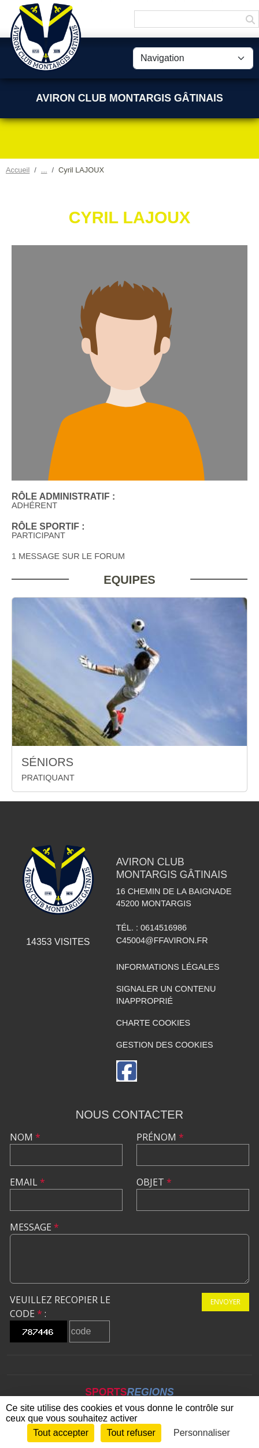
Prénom (160, 1137)
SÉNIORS (47, 762)
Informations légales (168, 966)
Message (34, 1227)
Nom (25, 1137)
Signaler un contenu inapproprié (166, 995)
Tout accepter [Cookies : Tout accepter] (60, 1433)
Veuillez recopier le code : (60, 1306)
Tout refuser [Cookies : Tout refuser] (130, 1433)
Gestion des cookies (164, 1044)
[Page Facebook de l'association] (126, 1071)
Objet (154, 1182)
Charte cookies (153, 1022)
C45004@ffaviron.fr (162, 940)
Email (27, 1182)
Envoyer (225, 1302)
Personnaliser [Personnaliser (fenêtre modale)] (201, 1433)
